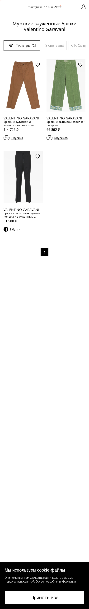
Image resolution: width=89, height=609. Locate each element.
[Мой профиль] (84, 7)
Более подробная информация (56, 581)
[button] (44, 585)
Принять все (45, 597)
